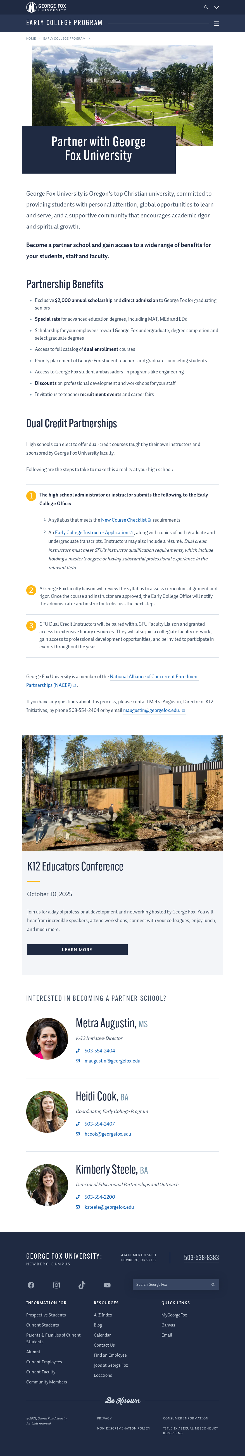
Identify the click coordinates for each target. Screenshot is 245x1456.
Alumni (33, 1352)
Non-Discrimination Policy (123, 1428)
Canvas (168, 1325)
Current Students (42, 1325)
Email (166, 1335)
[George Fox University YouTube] (108, 1285)
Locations (103, 1375)
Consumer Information (185, 1418)
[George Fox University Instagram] (57, 1285)
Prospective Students (46, 1315)
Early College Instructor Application (92, 533)
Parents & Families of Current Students (53, 1338)
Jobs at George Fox (111, 1365)
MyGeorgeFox (174, 1315)
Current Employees (44, 1362)
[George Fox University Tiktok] (82, 1285)
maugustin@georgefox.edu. (152, 710)
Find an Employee (110, 1355)
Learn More (77, 949)
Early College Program (64, 23)
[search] (213, 1284)
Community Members (46, 1382)
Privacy (104, 1418)
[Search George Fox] (170, 1284)
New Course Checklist (123, 520)
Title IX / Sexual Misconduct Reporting (190, 1431)
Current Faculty (40, 1372)
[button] (206, 7)
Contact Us (104, 1345)
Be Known (122, 1401)
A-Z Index (103, 1315)
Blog (98, 1325)
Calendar (102, 1335)
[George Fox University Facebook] (31, 1285)
